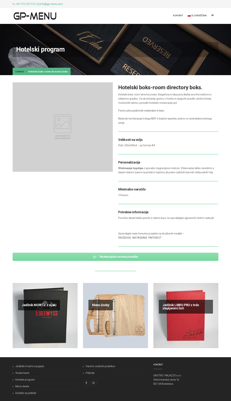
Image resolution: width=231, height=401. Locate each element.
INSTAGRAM (139, 237)
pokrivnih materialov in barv (148, 110)
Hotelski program (25, 379)
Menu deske (22, 386)
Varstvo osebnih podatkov (100, 366)
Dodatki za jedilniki (25, 393)
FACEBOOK (124, 237)
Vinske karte (22, 372)
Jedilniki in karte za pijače (29, 366)
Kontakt (178, 15)
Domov (19, 71)
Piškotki (90, 372)
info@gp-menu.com (51, 4)
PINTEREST (155, 237)
